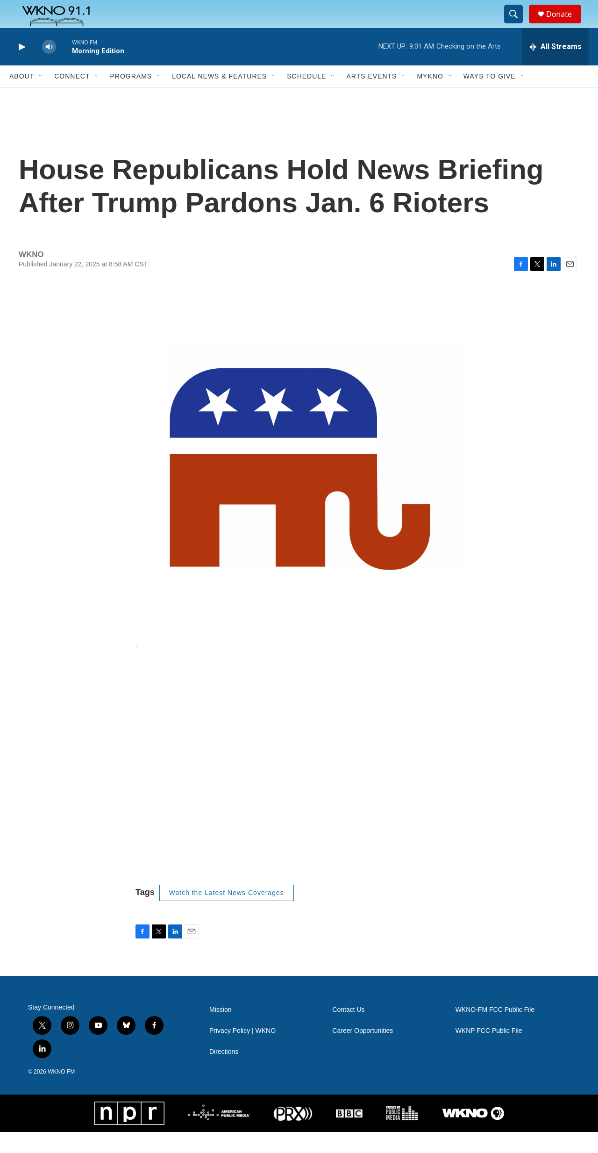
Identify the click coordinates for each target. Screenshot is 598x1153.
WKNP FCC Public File (489, 1051)
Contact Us (348, 1030)
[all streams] (555, 67)
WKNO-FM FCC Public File (495, 1030)
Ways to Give (489, 97)
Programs (131, 97)
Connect (72, 97)
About (21, 97)
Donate (564, 24)
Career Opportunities (362, 1051)
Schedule (306, 97)
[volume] (49, 68)
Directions (223, 1072)
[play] (21, 68)
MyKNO (430, 97)
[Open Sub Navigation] (41, 97)
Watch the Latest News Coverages (226, 913)
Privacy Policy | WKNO (242, 1051)
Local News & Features (219, 97)
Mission (220, 1030)
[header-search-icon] (517, 24)
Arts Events (371, 97)
